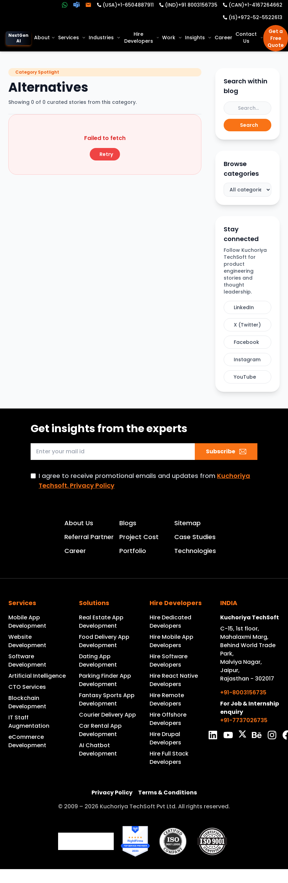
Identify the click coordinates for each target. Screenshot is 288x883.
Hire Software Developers (168, 660)
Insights (198, 37)
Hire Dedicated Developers (170, 621)
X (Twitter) (247, 324)
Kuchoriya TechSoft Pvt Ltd (137, 806)
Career (223, 37)
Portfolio (132, 550)
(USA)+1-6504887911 (128, 4)
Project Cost (139, 537)
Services (72, 37)
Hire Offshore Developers (168, 719)
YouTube (245, 376)
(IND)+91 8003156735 (191, 4)
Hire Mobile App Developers (171, 641)
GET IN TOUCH (278, 411)
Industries (105, 37)
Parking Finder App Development (105, 680)
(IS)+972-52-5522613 (255, 17)
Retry (106, 154)
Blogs (127, 523)
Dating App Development (98, 660)
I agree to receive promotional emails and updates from (144, 480)
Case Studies (195, 537)
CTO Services (27, 687)
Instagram (247, 359)
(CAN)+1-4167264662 (255, 4)
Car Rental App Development (100, 730)
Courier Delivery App (107, 715)
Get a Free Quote (275, 38)
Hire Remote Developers (167, 699)
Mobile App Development (27, 621)
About (44, 37)
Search (249, 125)
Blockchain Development (27, 702)
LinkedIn (244, 307)
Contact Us (249, 37)
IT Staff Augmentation (28, 721)
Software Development (27, 660)
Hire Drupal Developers (165, 738)
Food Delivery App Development (104, 641)
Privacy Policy (112, 793)
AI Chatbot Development (98, 749)
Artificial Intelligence (37, 676)
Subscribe (226, 451)
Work (172, 37)
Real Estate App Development (101, 621)
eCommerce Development (27, 741)
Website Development (27, 641)
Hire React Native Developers (174, 680)
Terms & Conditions (167, 793)
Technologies (195, 550)
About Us (78, 523)
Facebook (246, 342)
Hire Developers (141, 37)
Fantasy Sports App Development (107, 699)
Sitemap (187, 523)
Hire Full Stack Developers (169, 758)
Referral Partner (89, 537)
